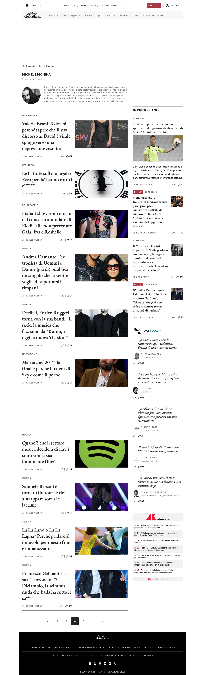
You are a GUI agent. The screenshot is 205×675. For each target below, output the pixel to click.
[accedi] (173, 5)
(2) (69, 295)
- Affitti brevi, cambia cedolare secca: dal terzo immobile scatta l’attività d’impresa (156, 534)
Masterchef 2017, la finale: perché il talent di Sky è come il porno (46, 368)
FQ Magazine (97, 5)
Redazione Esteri (143, 317)
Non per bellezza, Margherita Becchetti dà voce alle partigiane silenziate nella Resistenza (158, 378)
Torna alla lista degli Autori (38, 66)
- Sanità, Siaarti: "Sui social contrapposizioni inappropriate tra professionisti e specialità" (155, 564)
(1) (69, 193)
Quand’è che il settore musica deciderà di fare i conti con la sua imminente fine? (45, 452)
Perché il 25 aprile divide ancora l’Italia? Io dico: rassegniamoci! (159, 449)
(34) (69, 469)
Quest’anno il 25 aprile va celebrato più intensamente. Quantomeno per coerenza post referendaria (157, 415)
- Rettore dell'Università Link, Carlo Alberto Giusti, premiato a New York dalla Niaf (157, 527)
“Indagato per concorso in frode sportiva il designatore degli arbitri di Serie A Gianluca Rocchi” (158, 128)
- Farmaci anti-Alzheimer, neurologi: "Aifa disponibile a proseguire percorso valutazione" (153, 571)
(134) (68, 240)
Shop (107, 5)
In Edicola (68, 5)
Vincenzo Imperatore (154, 492)
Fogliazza (148, 389)
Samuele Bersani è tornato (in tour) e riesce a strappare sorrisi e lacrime (46, 495)
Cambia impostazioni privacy (91, 647)
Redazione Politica (144, 233)
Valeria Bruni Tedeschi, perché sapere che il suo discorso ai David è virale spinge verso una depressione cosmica (46, 136)
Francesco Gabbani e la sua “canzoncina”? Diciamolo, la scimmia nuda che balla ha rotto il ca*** (46, 585)
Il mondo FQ (117, 5)
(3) (69, 345)
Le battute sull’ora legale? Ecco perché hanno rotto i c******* (47, 179)
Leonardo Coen (151, 354)
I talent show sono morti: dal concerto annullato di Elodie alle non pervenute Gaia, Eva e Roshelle (47, 222)
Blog (76, 5)
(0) (180, 184)
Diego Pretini (141, 277)
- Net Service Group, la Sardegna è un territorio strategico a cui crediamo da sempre (156, 549)
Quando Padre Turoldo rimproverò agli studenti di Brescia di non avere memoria (157, 344)
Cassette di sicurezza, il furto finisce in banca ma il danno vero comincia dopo (159, 481)
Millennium (84, 5)
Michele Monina (32, 156)
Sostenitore (149, 427)
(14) (69, 156)
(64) (69, 556)
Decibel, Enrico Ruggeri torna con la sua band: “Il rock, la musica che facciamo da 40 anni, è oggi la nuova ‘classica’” (47, 325)
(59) (179, 277)
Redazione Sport (143, 184)
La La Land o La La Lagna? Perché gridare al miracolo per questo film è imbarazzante (46, 539)
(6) (69, 513)
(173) (68, 606)
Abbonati (153, 5)
